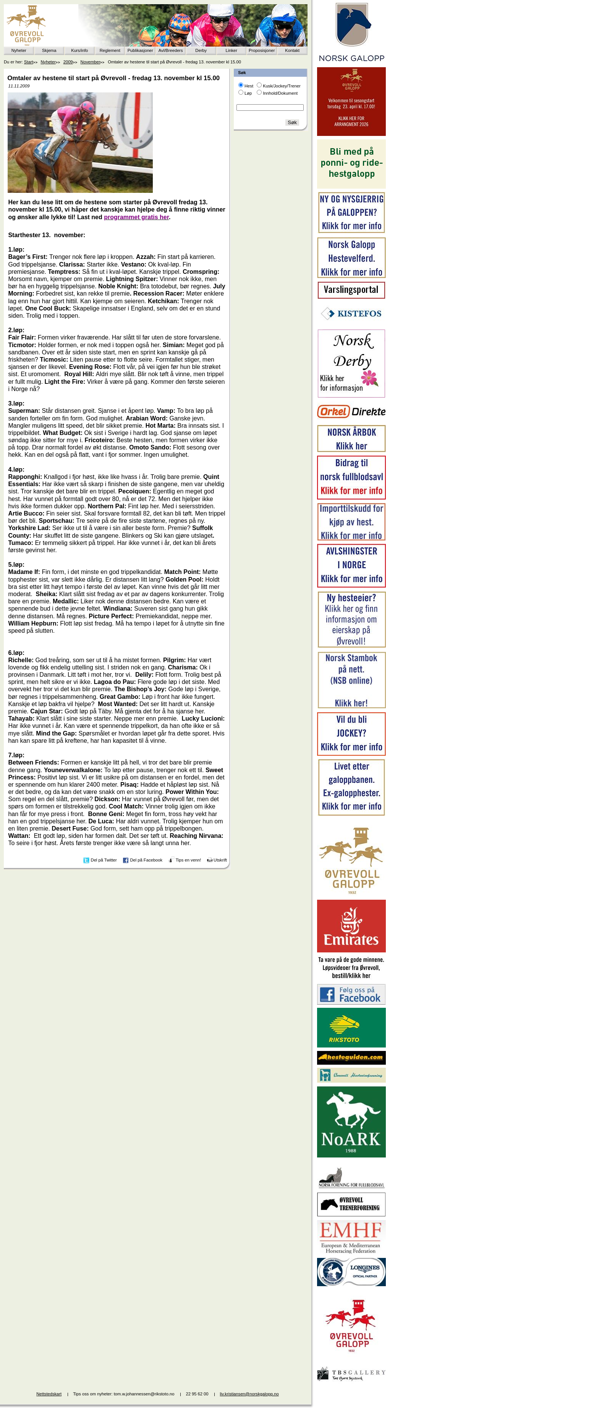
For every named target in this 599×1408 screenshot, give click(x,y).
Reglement (110, 50)
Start (28, 62)
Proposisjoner (262, 50)
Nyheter (18, 50)
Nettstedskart (49, 1394)
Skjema (49, 50)
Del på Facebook (146, 860)
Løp (248, 93)
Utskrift (220, 860)
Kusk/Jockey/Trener (281, 86)
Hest (248, 86)
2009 (68, 62)
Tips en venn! (188, 860)
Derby (201, 50)
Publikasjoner (140, 50)
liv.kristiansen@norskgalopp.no (249, 1394)
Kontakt (292, 50)
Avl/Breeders (171, 50)
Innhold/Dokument (280, 93)
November (90, 62)
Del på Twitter (104, 860)
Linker (231, 50)
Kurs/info (79, 50)
